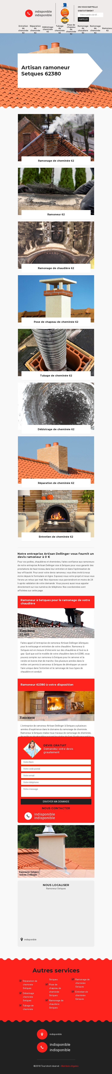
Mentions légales (69, 1066)
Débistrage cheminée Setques (28, 997)
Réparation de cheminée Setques (30, 984)
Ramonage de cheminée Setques (82, 983)
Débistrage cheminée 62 (47, 29)
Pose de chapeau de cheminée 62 (71, 29)
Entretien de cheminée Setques (81, 995)
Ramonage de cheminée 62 (95, 29)
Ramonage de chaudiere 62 (83, 29)
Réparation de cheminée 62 (35, 29)
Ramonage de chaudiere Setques (56, 1004)
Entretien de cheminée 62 (23, 29)
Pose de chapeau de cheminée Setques (55, 990)
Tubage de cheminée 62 (60, 29)
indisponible (43, 11)
